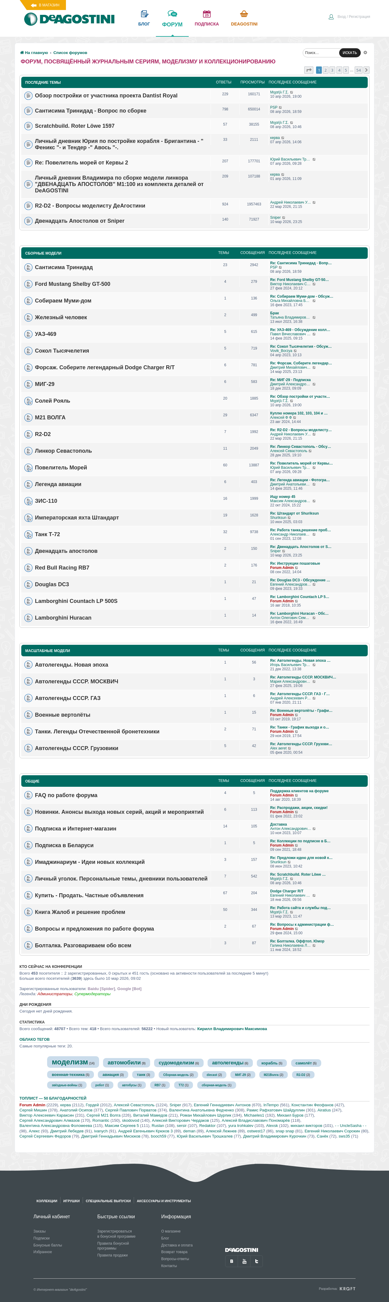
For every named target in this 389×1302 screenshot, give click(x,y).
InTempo (271, 1105)
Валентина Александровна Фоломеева (55, 1125)
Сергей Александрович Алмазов (49, 1120)
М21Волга (271, 1075)
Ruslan (158, 1125)
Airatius (324, 1110)
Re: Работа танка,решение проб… (300, 530)
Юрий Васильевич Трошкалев (291, 159)
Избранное (42, 1252)
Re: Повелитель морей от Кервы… (301, 463)
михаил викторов (306, 1125)
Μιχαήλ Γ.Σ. (279, 92)
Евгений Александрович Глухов (291, 584)
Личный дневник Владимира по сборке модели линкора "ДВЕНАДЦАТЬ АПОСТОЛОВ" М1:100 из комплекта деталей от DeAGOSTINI (119, 184)
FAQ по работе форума (66, 795)
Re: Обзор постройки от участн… (300, 396)
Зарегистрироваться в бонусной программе (116, 1234)
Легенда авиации (58, 484)
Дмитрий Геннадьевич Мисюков (111, 1136)
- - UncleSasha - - (350, 1125)
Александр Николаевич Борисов (291, 534)
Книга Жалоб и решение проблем (80, 912)
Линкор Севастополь (63, 451)
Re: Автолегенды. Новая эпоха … (300, 660)
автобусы (129, 1085)
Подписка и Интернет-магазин (75, 828)
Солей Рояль (52, 401)
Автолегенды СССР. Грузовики (76, 748)
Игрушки (71, 1201)
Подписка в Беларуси (64, 845)
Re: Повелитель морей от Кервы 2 (81, 163)
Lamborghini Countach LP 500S (76, 601)
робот (99, 1085)
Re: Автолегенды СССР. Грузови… (301, 744)
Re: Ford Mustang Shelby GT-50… (299, 280)
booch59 (159, 1136)
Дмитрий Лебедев (67, 1131)
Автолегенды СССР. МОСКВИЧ (76, 681)
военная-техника (68, 1074)
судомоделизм (176, 1062)
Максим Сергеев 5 (122, 1125)
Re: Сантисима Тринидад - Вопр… (301, 263)
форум (172, 29)
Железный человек (61, 317)
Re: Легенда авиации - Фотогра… (300, 480)
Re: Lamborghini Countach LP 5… (299, 597)
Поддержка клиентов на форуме (299, 791)
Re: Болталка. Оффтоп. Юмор (297, 941)
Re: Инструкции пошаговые (295, 563)
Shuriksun (278, 518)
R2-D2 (43, 434)
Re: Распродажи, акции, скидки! (299, 808)
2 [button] (326, 70)
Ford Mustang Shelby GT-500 (72, 284)
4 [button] (339, 70)
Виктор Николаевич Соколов (291, 284)
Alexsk (272, 1125)
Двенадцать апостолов (66, 551)
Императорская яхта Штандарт (77, 518)
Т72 (181, 1085)
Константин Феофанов (312, 1105)
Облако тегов (34, 1039)
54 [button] (358, 70)
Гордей (92, 1105)
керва (275, 138)
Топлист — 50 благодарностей (52, 1098)
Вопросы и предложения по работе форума (94, 928)
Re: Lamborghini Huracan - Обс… (299, 613)
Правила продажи (112, 1255)
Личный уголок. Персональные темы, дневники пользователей (121, 878)
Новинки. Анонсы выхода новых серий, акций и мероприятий (119, 812)
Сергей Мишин (33, 1110)
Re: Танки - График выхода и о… (299, 727)
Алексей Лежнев (221, 1131)
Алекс (34, 1131)
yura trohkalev (240, 1125)
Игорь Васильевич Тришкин (291, 665)
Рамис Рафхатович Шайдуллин (276, 1110)
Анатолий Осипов (76, 1110)
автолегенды (227, 1062)
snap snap (285, 1131)
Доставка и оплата (177, 1245)
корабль (269, 1063)
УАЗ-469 (45, 334)
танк (141, 1074)
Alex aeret (278, 748)
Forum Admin (282, 568)
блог (144, 24)
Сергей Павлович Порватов (131, 1110)
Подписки (41, 1238)
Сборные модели (43, 253)
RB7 (158, 1085)
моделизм (70, 1062)
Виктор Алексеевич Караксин (46, 1115)
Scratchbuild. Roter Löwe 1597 (75, 126)
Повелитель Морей (61, 468)
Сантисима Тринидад (64, 267)
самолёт (304, 1063)
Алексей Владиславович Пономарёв (256, 1120)
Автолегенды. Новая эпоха (71, 664)
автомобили (124, 1063)
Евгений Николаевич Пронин (291, 895)
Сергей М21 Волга (104, 1115)
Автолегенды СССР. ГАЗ (68, 698)
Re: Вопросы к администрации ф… (302, 924)
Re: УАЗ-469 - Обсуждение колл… (300, 330)
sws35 (344, 1136)
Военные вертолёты (63, 715)
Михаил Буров (290, 1115)
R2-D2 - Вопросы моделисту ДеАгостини (90, 206)
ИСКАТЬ (350, 52)
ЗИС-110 (46, 501)
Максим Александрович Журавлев (291, 501)
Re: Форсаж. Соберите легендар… (301, 363)
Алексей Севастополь (288, 451)
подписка (207, 24)
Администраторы (54, 994)
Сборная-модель (176, 1075)
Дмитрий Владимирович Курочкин (274, 1136)
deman (189, 1131)
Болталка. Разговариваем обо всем (83, 945)
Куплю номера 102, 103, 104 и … (299, 413)
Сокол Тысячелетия (62, 351)
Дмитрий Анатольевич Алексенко (291, 484)
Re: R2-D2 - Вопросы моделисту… (301, 430)
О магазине (171, 1231)
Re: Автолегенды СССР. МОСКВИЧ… (303, 677)
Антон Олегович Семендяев (291, 618)
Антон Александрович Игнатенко (291, 829)
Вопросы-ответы (175, 1259)
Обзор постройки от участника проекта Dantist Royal (106, 96)
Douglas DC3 (52, 584)
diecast (212, 1075)
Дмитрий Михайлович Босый (291, 367)
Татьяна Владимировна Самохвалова (291, 317)
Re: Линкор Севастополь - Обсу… (300, 447)
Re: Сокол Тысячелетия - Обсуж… (301, 346)
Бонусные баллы (47, 1245)
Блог (165, 1238)
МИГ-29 (44, 384)
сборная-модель (214, 1085)
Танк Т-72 (47, 534)
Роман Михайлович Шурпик (205, 1115)
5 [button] (346, 70)
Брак (274, 313)
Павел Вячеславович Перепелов (291, 334)
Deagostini (244, 24)
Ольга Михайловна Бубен (291, 301)
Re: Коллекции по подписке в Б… (300, 841)
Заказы (39, 1231)
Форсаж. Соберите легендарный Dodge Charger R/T (105, 367)
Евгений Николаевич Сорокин (332, 1131)
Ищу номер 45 (282, 497)
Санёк (322, 1136)
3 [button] (332, 70)
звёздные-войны (64, 1085)
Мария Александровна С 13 (291, 681)
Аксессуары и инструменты (164, 1201)
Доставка (278, 824)
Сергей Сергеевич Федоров (45, 1136)
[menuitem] (349, 17)
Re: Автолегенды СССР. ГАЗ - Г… (300, 694)
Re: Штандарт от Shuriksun (294, 513)
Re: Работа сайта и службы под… (300, 908)
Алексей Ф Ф (281, 417)
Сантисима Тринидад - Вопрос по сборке (90, 111)
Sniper (275, 217)
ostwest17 (256, 1131)
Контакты (169, 1266)
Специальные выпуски (108, 1201)
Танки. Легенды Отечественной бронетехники (97, 731)
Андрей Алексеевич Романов (291, 698)
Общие (32, 781)
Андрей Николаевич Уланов (291, 202)
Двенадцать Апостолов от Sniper (80, 221)
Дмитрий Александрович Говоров (291, 384)
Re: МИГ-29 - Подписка (290, 380)
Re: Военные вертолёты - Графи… (301, 710)
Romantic (100, 1120)
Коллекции (46, 1201)
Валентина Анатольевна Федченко (201, 1110)
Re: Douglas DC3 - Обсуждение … (300, 580)
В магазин (49, 5)
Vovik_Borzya (281, 351)
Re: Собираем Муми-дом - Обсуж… (301, 296)
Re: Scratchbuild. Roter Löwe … (298, 874)
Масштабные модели (47, 651)
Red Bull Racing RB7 (62, 568)
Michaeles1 (254, 1115)
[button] (308, 70)
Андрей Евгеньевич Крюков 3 (145, 1131)
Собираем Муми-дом (63, 301)
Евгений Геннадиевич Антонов (222, 1105)
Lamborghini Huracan (63, 618)
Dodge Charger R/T (286, 891)
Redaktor (207, 1125)
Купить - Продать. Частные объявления (89, 895)
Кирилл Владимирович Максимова (232, 1028)
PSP (273, 107)
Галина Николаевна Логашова (291, 945)
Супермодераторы (92, 994)
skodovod (130, 1120)
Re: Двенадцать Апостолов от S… (301, 547)
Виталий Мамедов (150, 1115)
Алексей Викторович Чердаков (180, 1120)
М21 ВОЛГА (50, 417)
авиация (110, 1074)
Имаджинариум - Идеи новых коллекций (90, 862)
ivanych (101, 1131)
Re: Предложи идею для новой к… (301, 858)
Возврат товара (174, 1252)
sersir (182, 1125)
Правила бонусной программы (113, 1246)
